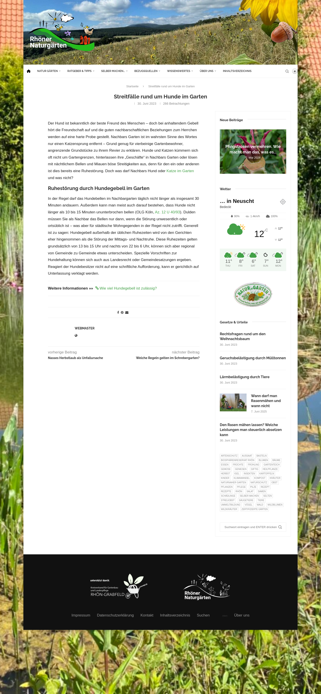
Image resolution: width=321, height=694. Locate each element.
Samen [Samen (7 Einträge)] (262, 491)
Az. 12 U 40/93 (167, 212)
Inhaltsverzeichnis (237, 71)
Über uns (206, 71)
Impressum (81, 615)
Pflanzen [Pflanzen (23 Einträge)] (227, 487)
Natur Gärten (47, 71)
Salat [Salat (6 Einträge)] (250, 491)
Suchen (203, 615)
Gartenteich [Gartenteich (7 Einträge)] (272, 464)
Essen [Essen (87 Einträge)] (224, 464)
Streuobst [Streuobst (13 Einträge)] (228, 500)
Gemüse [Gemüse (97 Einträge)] (225, 469)
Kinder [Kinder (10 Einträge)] (225, 478)
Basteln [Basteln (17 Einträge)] (262, 456)
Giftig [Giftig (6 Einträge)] (254, 469)
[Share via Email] (126, 312)
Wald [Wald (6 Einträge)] (260, 505)
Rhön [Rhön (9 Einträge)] (239, 491)
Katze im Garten (180, 171)
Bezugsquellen (146, 71)
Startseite (132, 86)
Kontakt (146, 615)
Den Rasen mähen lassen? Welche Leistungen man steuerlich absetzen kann (251, 430)
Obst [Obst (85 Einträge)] (275, 482)
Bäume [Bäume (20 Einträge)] (276, 460)
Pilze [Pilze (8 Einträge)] (253, 487)
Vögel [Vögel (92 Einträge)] (248, 505)
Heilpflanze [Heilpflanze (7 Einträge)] (270, 469)
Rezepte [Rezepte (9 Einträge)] (226, 491)
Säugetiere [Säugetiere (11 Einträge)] (246, 500)
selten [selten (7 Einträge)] (267, 496)
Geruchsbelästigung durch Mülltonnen (253, 358)
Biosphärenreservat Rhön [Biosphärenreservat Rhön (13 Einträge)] (237, 460)
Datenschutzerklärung (115, 615)
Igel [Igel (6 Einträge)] (236, 473)
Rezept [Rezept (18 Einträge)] (265, 487)
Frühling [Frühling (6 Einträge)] (253, 464)
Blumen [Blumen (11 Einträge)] (263, 460)
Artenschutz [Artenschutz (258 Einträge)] (229, 456)
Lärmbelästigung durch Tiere (245, 377)
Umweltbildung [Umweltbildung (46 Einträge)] (230, 505)
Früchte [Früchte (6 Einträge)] (238, 464)
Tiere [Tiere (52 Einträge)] (261, 500)
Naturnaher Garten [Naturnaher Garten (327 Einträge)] (233, 482)
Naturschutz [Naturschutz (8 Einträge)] (259, 482)
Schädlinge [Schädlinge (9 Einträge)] (228, 496)
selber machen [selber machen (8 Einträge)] (249, 496)
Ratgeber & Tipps (79, 71)
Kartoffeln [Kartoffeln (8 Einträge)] (266, 473)
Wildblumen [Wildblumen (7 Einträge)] (275, 505)
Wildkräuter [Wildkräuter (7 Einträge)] (229, 509)
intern (225, 616)
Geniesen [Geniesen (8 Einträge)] (241, 469)
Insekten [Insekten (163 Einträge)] (249, 473)
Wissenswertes (178, 71)
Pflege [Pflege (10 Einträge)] (241, 487)
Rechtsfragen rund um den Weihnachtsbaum (242, 336)
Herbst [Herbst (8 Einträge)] (225, 473)
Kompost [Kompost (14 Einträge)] (259, 478)
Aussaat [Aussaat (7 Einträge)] (247, 456)
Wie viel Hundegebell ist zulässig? (128, 288)
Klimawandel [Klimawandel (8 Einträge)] (242, 478)
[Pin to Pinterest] (122, 312)
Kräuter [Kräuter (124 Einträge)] (275, 478)
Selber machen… (113, 71)
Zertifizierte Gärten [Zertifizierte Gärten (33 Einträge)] (255, 509)
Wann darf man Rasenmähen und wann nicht (266, 401)
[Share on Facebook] (118, 312)
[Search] (287, 71)
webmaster (85, 328)
